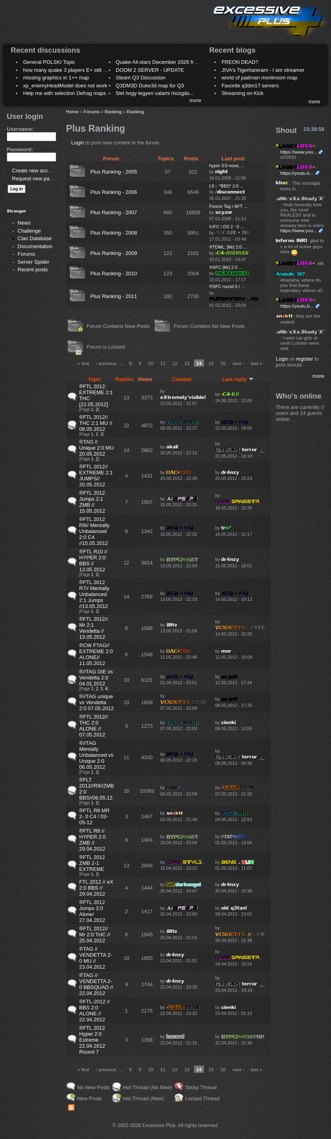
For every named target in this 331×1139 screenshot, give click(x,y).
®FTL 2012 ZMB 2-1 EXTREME (92, 863)
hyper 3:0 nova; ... (226, 165)
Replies (124, 379)
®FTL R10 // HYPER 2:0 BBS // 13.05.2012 (93, 560)
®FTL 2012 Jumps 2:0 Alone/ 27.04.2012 (92, 911)
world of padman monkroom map (259, 78)
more (196, 100)
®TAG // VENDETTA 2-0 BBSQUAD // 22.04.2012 (96, 984)
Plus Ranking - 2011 (113, 296)
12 (174, 363)
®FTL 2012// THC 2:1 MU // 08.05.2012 (95, 423)
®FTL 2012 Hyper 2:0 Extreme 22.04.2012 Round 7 (92, 1040)
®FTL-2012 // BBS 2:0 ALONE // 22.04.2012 (94, 1011)
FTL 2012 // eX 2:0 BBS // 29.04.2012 (96, 888)
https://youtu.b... (296, 173)
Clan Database (35, 238)
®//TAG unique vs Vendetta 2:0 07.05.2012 (96, 702)
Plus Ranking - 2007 (113, 212)
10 (150, 363)
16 (222, 363)
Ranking (113, 111)
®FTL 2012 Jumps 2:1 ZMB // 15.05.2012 (92, 502)
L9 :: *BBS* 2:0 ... (226, 186)
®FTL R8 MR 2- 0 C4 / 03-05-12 (94, 816)
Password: (21, 149)
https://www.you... (298, 151)
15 (210, 363)
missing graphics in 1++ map (56, 78)
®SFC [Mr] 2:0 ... (225, 267)
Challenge (29, 231)
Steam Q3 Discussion (141, 78)
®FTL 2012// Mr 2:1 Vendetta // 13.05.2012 (93, 628)
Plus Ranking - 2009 (113, 253)
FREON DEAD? (239, 62)
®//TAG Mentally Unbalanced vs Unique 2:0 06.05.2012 (96, 755)
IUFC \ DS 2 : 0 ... (226, 226)
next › (238, 363)
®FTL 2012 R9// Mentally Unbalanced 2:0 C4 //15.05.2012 (94, 531)
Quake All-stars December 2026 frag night (164, 62)
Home (72, 111)
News (24, 223)
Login (77, 143)
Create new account (35, 171)
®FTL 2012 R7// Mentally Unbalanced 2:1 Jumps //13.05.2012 (94, 594)
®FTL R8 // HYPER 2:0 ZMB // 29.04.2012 (92, 840)
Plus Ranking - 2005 (113, 172)
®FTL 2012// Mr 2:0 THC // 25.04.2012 (94, 935)
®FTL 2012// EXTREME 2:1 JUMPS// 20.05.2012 (96, 476)
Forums (26, 254)
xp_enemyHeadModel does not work (65, 86)
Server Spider (33, 262)
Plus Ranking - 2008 (113, 233)
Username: (22, 129)
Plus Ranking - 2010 (113, 273)
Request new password (39, 179)
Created (181, 379)
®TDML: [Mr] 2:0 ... (228, 247)
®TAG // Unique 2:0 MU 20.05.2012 (96, 448)
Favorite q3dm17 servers (250, 86)
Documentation (35, 246)
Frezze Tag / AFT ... (228, 206)
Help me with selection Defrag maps (64, 93)
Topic (95, 379)
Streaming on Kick (242, 93)
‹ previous (106, 363)
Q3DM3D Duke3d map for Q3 (150, 86)
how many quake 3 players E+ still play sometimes (81, 70)
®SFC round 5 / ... (227, 286)
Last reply (238, 379)
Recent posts (33, 269)
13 (187, 363)
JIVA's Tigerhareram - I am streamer (262, 70)
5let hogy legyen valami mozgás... (155, 93)
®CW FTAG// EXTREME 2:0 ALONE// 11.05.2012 (96, 654)
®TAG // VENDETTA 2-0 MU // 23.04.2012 (95, 958)
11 (162, 363)
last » (256, 363)
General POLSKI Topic (49, 62)
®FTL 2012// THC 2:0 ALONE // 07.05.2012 (93, 726)
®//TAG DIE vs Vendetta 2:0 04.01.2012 (96, 678)
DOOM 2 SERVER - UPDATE (150, 70)
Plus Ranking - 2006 (113, 192)
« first (83, 363)
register (304, 359)
